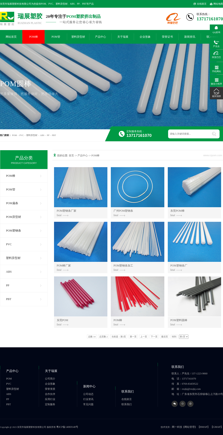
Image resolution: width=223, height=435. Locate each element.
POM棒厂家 (64, 267)
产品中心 (100, 36)
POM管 (55, 36)
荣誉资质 (50, 389)
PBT (54, 135)
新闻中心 (89, 386)
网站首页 (11, 36)
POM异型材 (13, 217)
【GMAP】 (216, 427)
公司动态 (88, 394)
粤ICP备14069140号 (67, 427)
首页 (72, 155)
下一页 (154, 336)
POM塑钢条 (13, 230)
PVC (21, 135)
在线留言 (202, 4)
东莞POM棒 (177, 212)
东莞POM (62, 322)
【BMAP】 (203, 427)
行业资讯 (88, 399)
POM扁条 (12, 203)
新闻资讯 (189, 36)
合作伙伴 (50, 394)
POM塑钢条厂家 (67, 212)
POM (14, 135)
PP (48, 135)
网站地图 (218, 4)
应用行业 (50, 399)
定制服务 (50, 404)
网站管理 (189, 427)
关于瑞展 (122, 36)
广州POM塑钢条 (123, 212)
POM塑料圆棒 (178, 322)
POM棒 (33, 36)
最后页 (164, 336)
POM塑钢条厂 (178, 267)
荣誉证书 (167, 36)
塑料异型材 (78, 36)
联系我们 (127, 391)
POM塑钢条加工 (123, 267)
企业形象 (145, 36)
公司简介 (50, 378)
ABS (42, 135)
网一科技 (177, 427)
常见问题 (88, 404)
